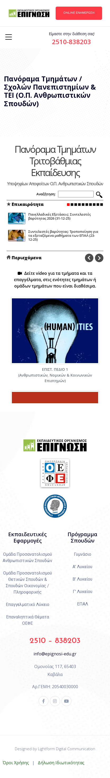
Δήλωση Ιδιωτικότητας (61, 763)
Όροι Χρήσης (16, 763)
